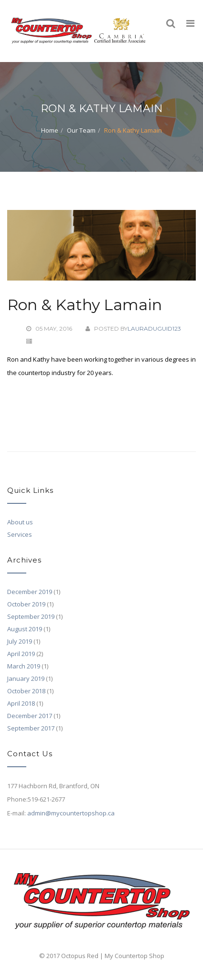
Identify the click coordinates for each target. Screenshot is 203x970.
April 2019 (21, 653)
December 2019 (29, 591)
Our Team (81, 130)
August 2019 (24, 629)
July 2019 (19, 641)
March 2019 (23, 666)
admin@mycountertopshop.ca (71, 813)
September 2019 (30, 616)
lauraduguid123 (154, 328)
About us (20, 522)
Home (49, 130)
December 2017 (29, 715)
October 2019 (26, 604)
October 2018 (26, 691)
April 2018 (21, 703)
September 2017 (30, 728)
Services (19, 534)
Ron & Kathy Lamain (84, 304)
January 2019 (25, 678)
